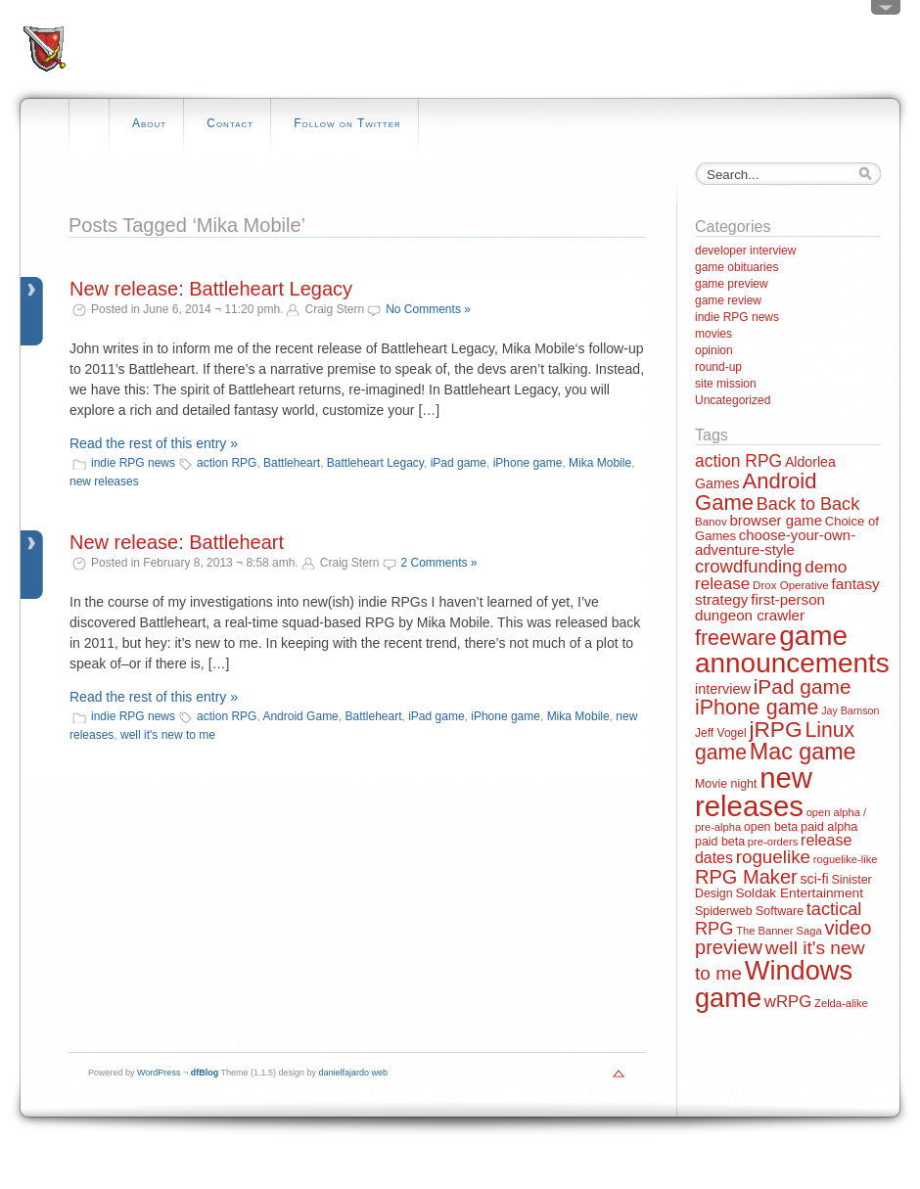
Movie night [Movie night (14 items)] (726, 784)
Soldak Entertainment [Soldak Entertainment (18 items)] (799, 893)
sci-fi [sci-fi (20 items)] (815, 879)
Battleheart (291, 463)
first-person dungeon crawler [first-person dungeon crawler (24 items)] (760, 606)
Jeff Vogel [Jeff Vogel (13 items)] (721, 733)
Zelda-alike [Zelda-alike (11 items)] (841, 1003)
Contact (230, 123)
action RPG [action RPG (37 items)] (738, 461)
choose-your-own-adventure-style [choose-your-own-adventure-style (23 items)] (775, 542)
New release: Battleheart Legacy (210, 288)
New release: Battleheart (176, 542)
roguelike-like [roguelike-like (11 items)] (845, 859)
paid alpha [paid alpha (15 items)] (829, 827)
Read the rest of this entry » (153, 443)
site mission (726, 383)
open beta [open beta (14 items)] (771, 827)
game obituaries (736, 267)
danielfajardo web (354, 1072)
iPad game (458, 463)
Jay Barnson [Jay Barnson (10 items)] (850, 710)
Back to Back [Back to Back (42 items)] (808, 504)
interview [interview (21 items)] (723, 689)
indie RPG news (133, 463)
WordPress (158, 1072)
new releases (104, 481)
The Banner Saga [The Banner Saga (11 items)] (778, 931)
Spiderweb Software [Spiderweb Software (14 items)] (749, 911)
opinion (714, 350)
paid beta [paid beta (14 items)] (720, 841)
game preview (731, 284)
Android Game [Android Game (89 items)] (755, 492)
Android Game (300, 716)
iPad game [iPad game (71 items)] (802, 686)
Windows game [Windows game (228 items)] (773, 983)
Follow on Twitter (347, 123)
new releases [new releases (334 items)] (753, 791)
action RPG (226, 463)
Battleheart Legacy (375, 463)
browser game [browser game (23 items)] (775, 520)
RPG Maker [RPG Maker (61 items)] (746, 877)
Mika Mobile (600, 463)
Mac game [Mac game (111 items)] (803, 751)
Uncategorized (732, 400)
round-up (718, 367)
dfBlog (205, 1072)
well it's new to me (167, 735)
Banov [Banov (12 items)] (711, 521)
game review (728, 300)
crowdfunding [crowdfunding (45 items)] (749, 566)
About (149, 123)
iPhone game (528, 463)
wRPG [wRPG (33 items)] (788, 1001)
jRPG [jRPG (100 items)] (775, 729)
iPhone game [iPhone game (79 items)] (756, 707)
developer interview (745, 250)
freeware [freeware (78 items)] (735, 638)
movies (713, 334)
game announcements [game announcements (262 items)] (792, 649)
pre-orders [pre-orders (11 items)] (773, 841)
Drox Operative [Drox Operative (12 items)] (791, 585)
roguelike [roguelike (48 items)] (773, 856)
